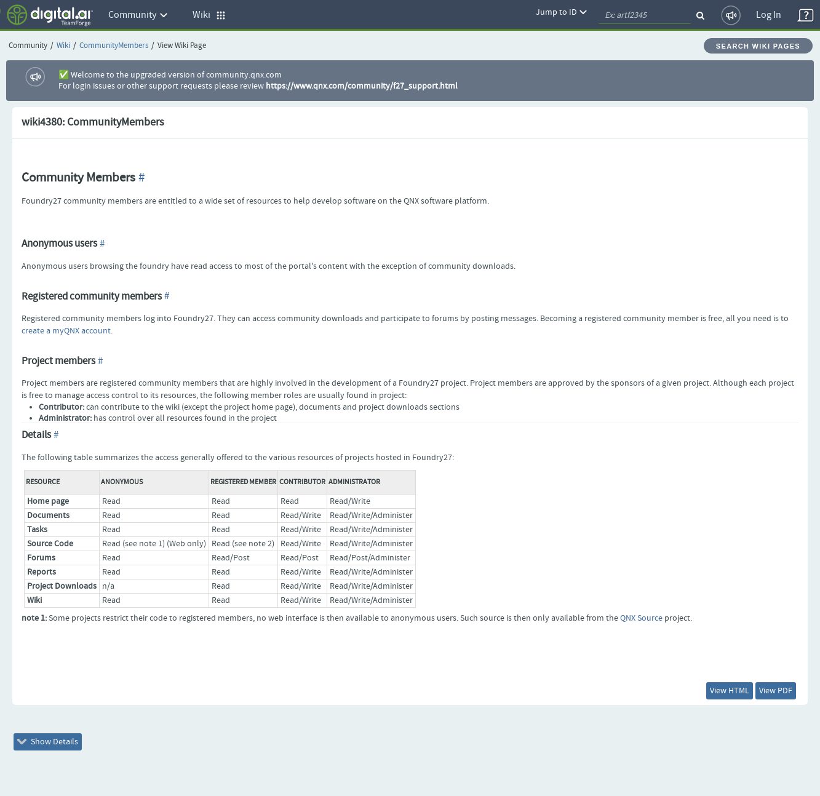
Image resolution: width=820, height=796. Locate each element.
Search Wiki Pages (758, 46)
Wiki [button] (209, 15)
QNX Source (641, 618)
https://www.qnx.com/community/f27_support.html (362, 86)
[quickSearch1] (645, 15)
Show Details (47, 741)
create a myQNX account (66, 330)
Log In (768, 15)
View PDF (775, 690)
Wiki (63, 46)
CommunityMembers (113, 46)
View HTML (729, 690)
